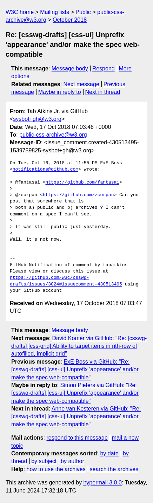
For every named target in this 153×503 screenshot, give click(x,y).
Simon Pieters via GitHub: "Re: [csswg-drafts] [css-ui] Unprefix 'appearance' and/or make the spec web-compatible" (75, 393)
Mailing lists (54, 12)
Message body (70, 68)
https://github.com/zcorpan (78, 195)
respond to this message (76, 438)
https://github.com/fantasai (82, 182)
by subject (43, 461)
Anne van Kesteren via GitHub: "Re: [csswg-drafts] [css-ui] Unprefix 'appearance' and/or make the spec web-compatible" (76, 416)
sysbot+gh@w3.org (37, 119)
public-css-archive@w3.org (53, 135)
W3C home (20, 12)
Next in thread (102, 92)
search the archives (114, 469)
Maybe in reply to (59, 92)
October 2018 (70, 20)
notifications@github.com (45, 169)
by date (109, 453)
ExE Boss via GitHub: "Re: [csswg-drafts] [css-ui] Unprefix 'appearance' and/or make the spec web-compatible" (75, 369)
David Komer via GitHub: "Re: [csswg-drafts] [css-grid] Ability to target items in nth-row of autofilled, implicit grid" (79, 346)
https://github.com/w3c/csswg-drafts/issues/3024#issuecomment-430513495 (66, 281)
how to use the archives (56, 469)
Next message (81, 84)
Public (83, 12)
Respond (103, 68)
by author (72, 461)
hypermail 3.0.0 (102, 482)
